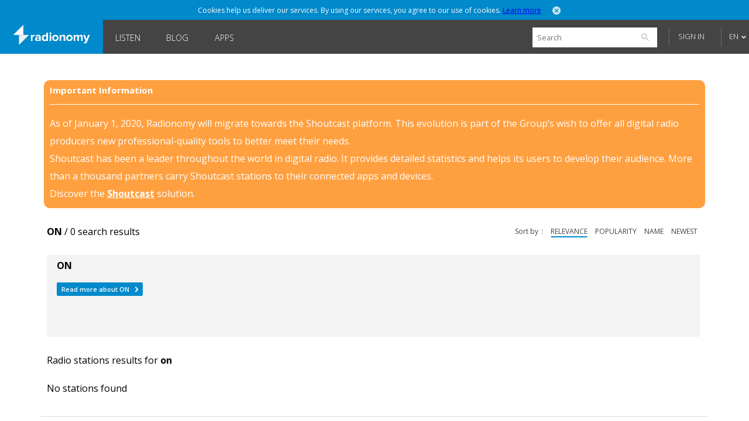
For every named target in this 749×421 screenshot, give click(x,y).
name (654, 231)
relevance (569, 231)
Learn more (522, 10)
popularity (616, 231)
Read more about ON (95, 289)
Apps (224, 37)
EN (733, 36)
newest (684, 231)
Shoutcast (130, 193)
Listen (127, 37)
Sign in (691, 36)
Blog (177, 37)
